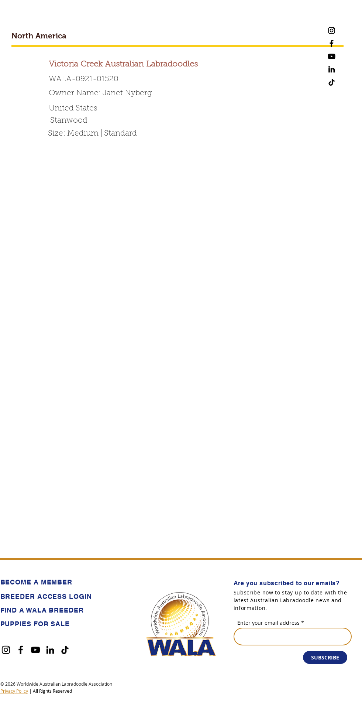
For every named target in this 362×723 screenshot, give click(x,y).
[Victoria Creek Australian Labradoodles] (145, 65)
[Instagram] (331, 30)
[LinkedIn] (331, 69)
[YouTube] (331, 56)
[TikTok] (331, 82)
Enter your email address (268, 622)
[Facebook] (331, 43)
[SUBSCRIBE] (325, 657)
